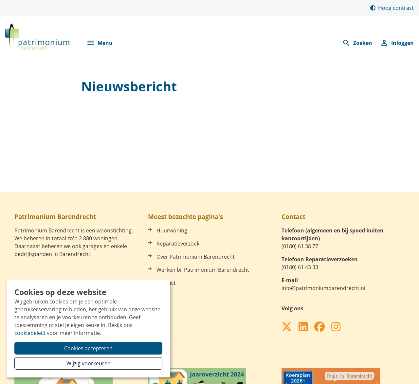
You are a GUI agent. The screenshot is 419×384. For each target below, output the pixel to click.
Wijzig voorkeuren (88, 363)
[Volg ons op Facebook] (319, 327)
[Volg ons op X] (287, 327)
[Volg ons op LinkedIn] (303, 327)
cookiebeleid (30, 333)
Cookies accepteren (88, 348)
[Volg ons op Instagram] (335, 327)
